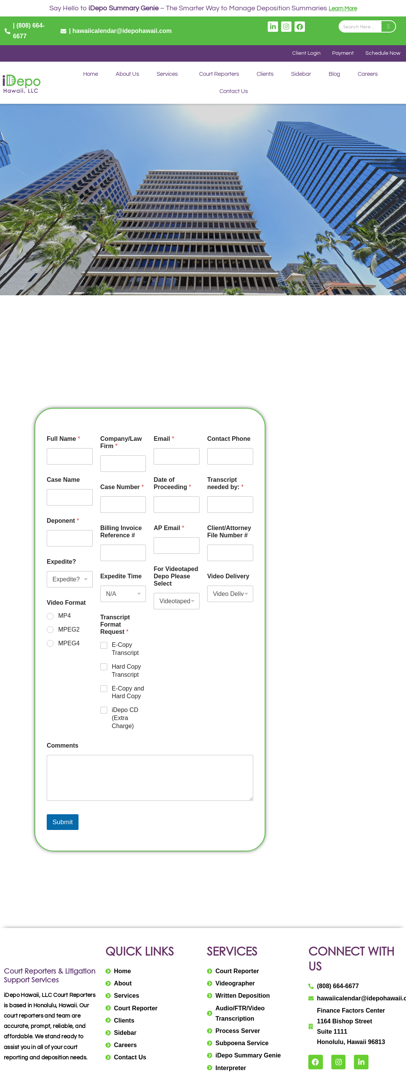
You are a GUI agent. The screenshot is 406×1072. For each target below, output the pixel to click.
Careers (368, 75)
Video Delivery (228, 577)
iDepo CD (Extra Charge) (125, 718)
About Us (127, 75)
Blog (334, 75)
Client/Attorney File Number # (229, 532)
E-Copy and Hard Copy (128, 693)
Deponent (63, 521)
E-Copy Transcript (125, 649)
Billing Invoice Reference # (121, 532)
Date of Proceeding (172, 484)
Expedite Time (121, 577)
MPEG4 (69, 644)
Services (167, 75)
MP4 (64, 616)
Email (164, 439)
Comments (63, 746)
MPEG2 (69, 630)
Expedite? (61, 562)
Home (90, 75)
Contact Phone (228, 439)
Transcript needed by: (225, 484)
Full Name (63, 439)
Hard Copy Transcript (126, 671)
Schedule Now (382, 54)
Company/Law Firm (121, 443)
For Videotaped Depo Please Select (176, 577)
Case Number (122, 487)
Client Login (304, 54)
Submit (62, 823)
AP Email (169, 528)
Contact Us (233, 92)
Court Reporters (219, 75)
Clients (265, 75)
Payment (341, 54)
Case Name (63, 480)
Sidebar (301, 75)
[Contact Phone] (230, 457)
